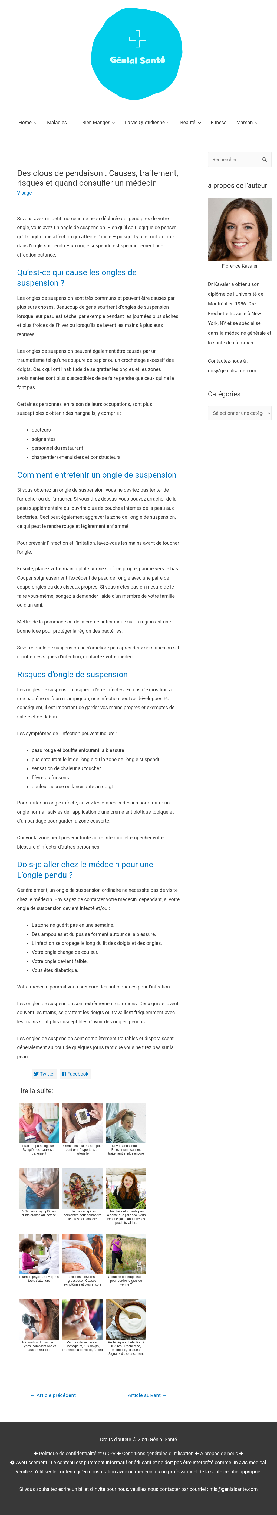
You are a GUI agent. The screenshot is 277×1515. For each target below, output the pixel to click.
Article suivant (147, 1395)
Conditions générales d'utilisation (158, 1453)
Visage (24, 193)
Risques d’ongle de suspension (72, 674)
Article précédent (53, 1395)
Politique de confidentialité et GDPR (77, 1453)
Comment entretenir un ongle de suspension (97, 474)
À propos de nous (219, 1453)
